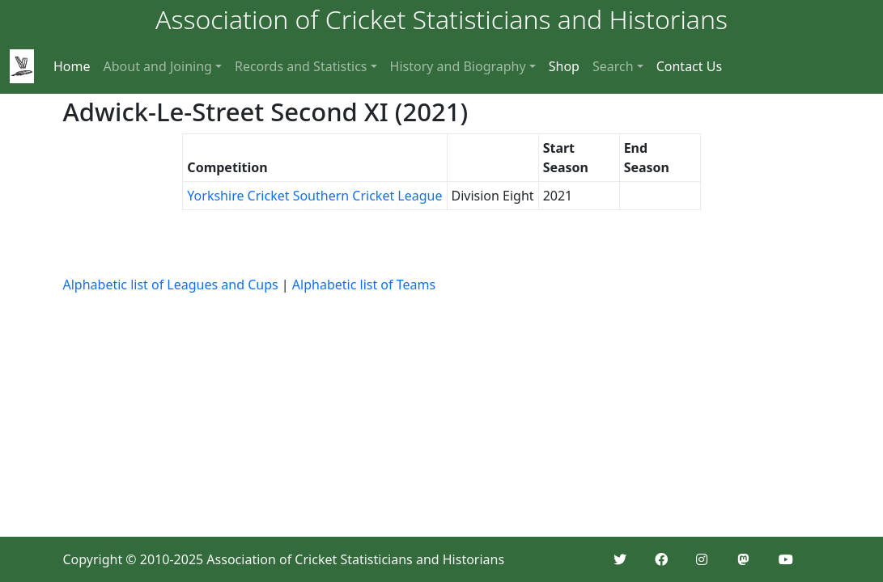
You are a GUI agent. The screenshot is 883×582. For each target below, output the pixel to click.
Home (72, 66)
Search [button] (613, 66)
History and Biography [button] (458, 66)
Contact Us (689, 66)
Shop (564, 66)
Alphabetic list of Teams (363, 284)
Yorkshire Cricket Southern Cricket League (314, 196)
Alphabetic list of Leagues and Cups (170, 284)
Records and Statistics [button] (301, 66)
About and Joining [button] (158, 66)
